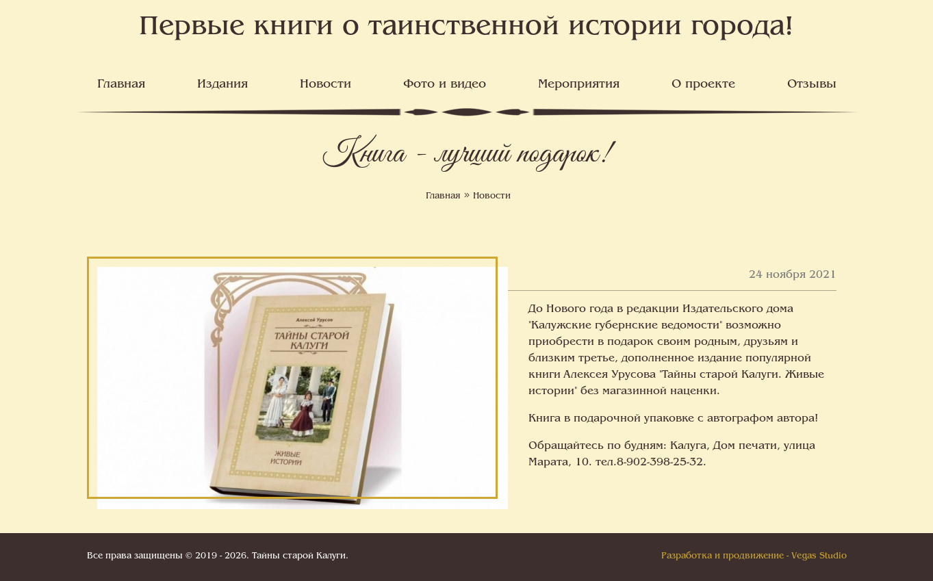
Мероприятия (578, 84)
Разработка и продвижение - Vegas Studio (754, 556)
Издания (222, 84)
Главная (121, 84)
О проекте (703, 84)
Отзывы (811, 84)
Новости (325, 84)
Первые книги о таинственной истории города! (466, 28)
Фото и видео (444, 84)
